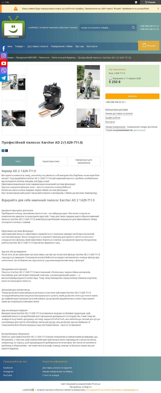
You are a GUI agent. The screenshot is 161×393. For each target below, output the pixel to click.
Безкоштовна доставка (116, 109)
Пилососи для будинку (64, 57)
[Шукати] (133, 27)
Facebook (8, 367)
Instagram (8, 371)
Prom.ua (96, 383)
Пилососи (44, 57)
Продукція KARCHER (26, 57)
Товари (19, 46)
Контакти (92, 46)
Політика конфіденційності (125, 389)
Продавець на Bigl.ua (80, 386)
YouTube (7, 375)
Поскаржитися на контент (99, 389)
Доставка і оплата (37, 46)
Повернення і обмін (62, 46)
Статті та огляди (50, 375)
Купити (132, 96)
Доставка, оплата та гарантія (57, 367)
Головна (7, 46)
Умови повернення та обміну (57, 371)
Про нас (79, 46)
